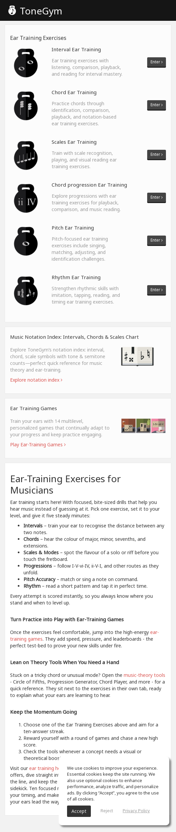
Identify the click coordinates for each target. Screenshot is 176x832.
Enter (157, 62)
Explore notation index (36, 380)
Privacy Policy (136, 811)
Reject (107, 811)
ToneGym (35, 10)
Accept (78, 811)
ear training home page (54, 768)
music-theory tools (144, 675)
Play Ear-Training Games (38, 444)
